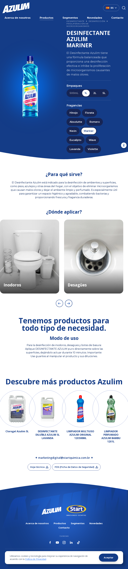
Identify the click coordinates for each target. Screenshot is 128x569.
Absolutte (76, 121)
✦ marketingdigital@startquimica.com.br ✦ (64, 458)
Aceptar (108, 557)
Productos (46, 17)
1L (86, 93)
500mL (74, 93)
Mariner (89, 131)
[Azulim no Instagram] (64, 542)
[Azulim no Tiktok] (78, 542)
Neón (73, 131)
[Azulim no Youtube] (57, 542)
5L (104, 93)
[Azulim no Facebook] (50, 542)
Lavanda (75, 149)
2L (94, 93)
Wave (92, 140)
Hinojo (74, 112)
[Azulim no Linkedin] (71, 542)
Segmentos (70, 17)
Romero (95, 121)
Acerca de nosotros (18, 17)
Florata (89, 112)
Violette (93, 149)
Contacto (117, 17)
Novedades (94, 17)
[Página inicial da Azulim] (16, 7)
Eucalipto (75, 140)
